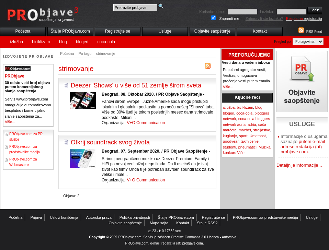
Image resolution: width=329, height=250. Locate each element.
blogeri (82, 41)
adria (252, 124)
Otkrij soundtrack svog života (110, 142)
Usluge (165, 31)
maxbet (245, 130)
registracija (304, 18)
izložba (16, 41)
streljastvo (261, 130)
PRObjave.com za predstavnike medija (265, 217)
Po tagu (84, 53)
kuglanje (230, 136)
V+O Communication (146, 122)
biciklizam (41, 41)
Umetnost (258, 136)
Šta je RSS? (207, 223)
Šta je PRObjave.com (70, 31)
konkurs (229, 153)
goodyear (230, 141)
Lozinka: (267, 12)
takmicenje (249, 141)
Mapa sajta (159, 223)
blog (63, 41)
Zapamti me (229, 18)
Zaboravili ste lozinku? (264, 18)
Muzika (265, 147)
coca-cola (106, 41)
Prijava (36, 217)
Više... (10, 122)
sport (243, 136)
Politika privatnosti (135, 217)
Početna (22, 31)
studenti (229, 147)
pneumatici (247, 147)
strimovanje (105, 53)
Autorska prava (99, 217)
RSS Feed (314, 32)
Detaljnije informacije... (299, 165)
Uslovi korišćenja (64, 217)
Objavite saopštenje (212, 31)
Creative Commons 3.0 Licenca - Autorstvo (203, 237)
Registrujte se (117, 31)
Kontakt (260, 31)
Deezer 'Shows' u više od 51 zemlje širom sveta (136, 85)
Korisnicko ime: (212, 12)
